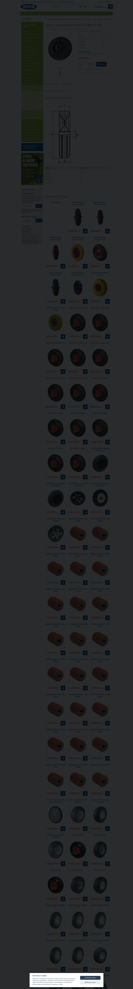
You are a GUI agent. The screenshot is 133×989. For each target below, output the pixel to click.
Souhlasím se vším (90, 978)
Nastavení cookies (90, 982)
